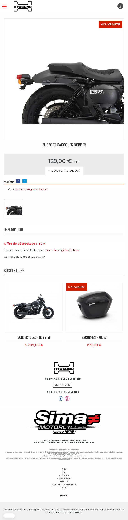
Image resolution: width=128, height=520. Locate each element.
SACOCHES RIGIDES (94, 337)
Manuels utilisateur (63, 485)
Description (13, 229)
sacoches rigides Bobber (31, 189)
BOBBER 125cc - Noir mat (34, 337)
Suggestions (14, 270)
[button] (9, 515)
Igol (64, 488)
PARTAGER (9, 181)
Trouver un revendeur (64, 170)
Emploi (64, 482)
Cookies (64, 476)
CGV (64, 469)
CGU (64, 472)
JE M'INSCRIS (62, 384)
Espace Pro (64, 479)
